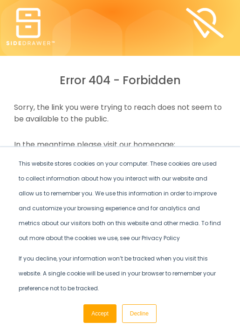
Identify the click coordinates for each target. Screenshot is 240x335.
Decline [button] (139, 313)
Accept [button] (100, 313)
